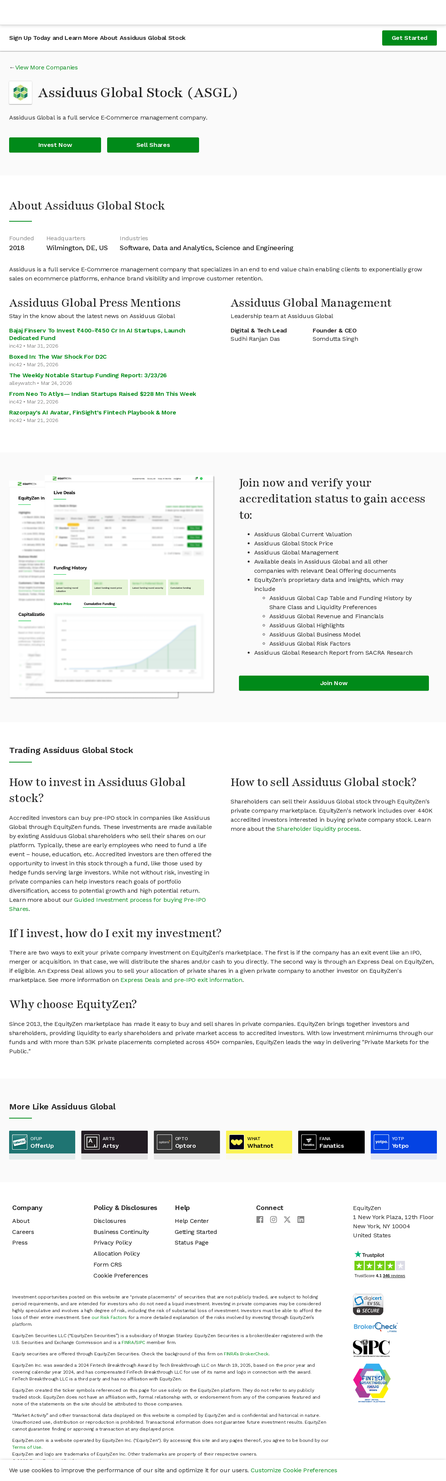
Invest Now (55, 144)
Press (19, 1242)
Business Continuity (121, 1231)
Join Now (333, 683)
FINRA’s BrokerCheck (246, 1354)
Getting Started (196, 1231)
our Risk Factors (109, 1317)
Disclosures (109, 1220)
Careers (23, 1231)
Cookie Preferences (120, 1275)
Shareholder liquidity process (318, 828)
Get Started (409, 37)
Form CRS (107, 1264)
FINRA (128, 1342)
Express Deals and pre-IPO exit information (181, 979)
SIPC (140, 1342)
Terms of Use (26, 1447)
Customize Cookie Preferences (294, 1470)
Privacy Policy (112, 1242)
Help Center (192, 1220)
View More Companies (46, 67)
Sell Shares (153, 144)
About (20, 1220)
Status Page (191, 1242)
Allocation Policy (116, 1253)
